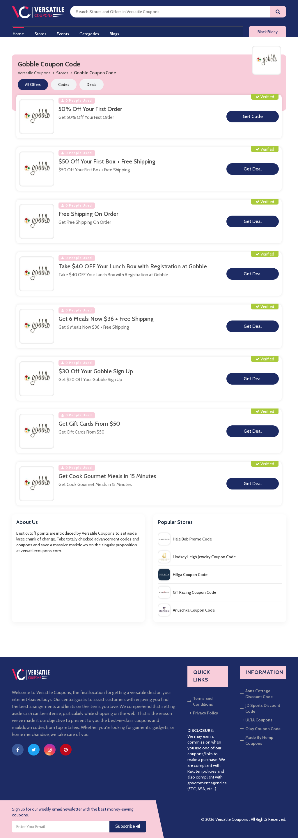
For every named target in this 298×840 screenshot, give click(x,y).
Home (17, 33)
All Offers (33, 86)
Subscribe (127, 828)
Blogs (118, 33)
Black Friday (268, 32)
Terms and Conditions (200, 703)
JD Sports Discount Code (260, 710)
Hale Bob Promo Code (185, 541)
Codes (63, 86)
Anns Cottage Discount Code (256, 695)
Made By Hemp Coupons (256, 742)
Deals (91, 86)
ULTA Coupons (256, 721)
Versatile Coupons (34, 74)
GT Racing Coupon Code (187, 594)
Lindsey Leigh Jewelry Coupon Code (197, 558)
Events (64, 33)
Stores (40, 33)
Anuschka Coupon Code (186, 612)
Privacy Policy (202, 714)
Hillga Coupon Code (182, 576)
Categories (92, 33)
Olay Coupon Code (260, 730)
